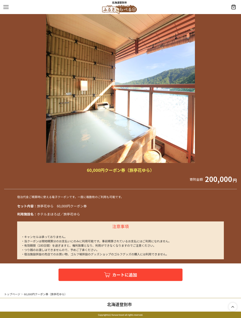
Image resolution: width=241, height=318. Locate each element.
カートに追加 (124, 275)
